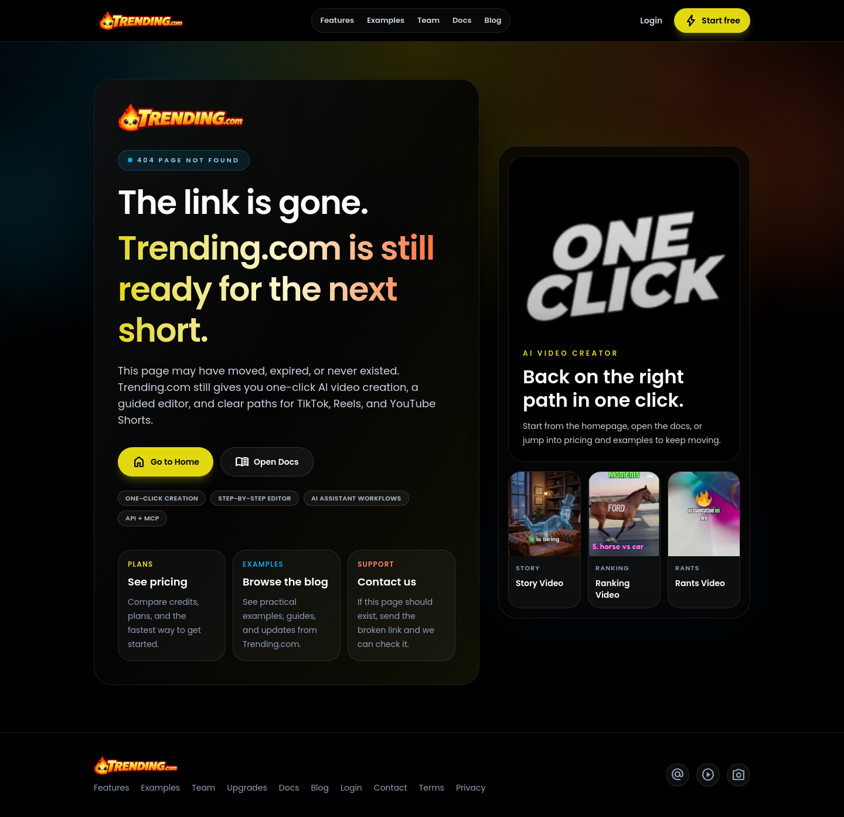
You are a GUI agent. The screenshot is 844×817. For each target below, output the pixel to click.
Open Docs (267, 462)
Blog (493, 20)
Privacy (470, 788)
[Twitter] (677, 775)
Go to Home (165, 462)
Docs (462, 20)
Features (337, 20)
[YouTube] (708, 775)
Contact (390, 788)
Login (651, 20)
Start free (712, 20)
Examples (385, 20)
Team (428, 20)
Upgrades (247, 788)
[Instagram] (738, 775)
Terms (431, 788)
